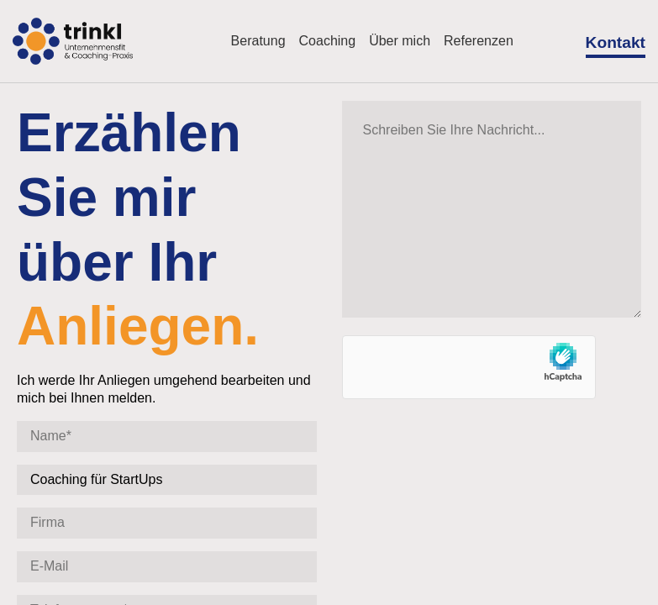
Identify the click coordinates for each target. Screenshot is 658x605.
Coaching (327, 41)
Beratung (258, 41)
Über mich (399, 41)
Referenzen (478, 41)
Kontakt (615, 42)
